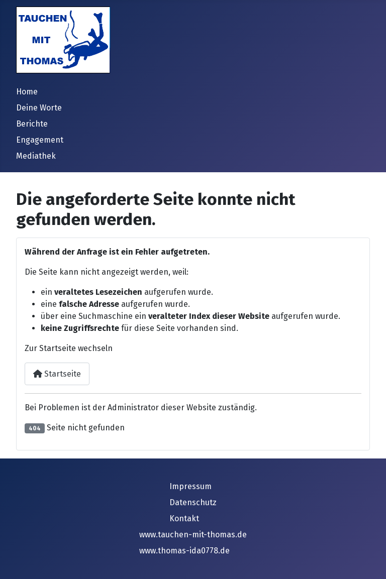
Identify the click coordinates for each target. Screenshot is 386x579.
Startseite (57, 374)
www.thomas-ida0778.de (184, 550)
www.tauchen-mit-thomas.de (193, 534)
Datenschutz (193, 502)
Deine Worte (39, 107)
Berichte (32, 124)
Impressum (190, 486)
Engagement (39, 140)
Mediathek (36, 156)
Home (27, 91)
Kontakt (184, 518)
